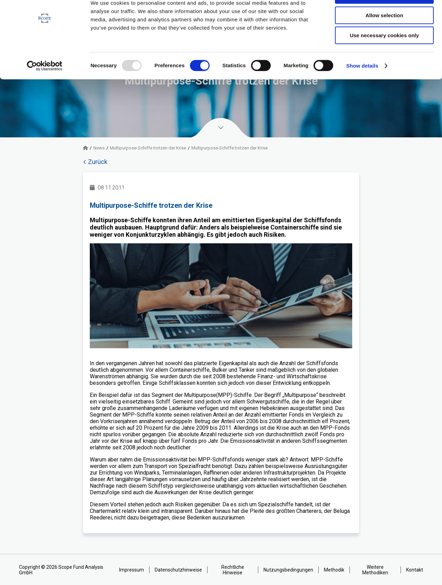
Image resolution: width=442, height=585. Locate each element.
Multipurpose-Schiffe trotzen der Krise (148, 147)
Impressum (131, 570)
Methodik (334, 570)
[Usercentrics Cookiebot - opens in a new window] (45, 88)
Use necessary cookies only (384, 57)
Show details (362, 88)
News (99, 147)
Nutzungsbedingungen (288, 570)
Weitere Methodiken (375, 569)
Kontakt (414, 570)
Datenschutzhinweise (178, 570)
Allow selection (384, 37)
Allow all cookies (384, 17)
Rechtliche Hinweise (232, 569)
